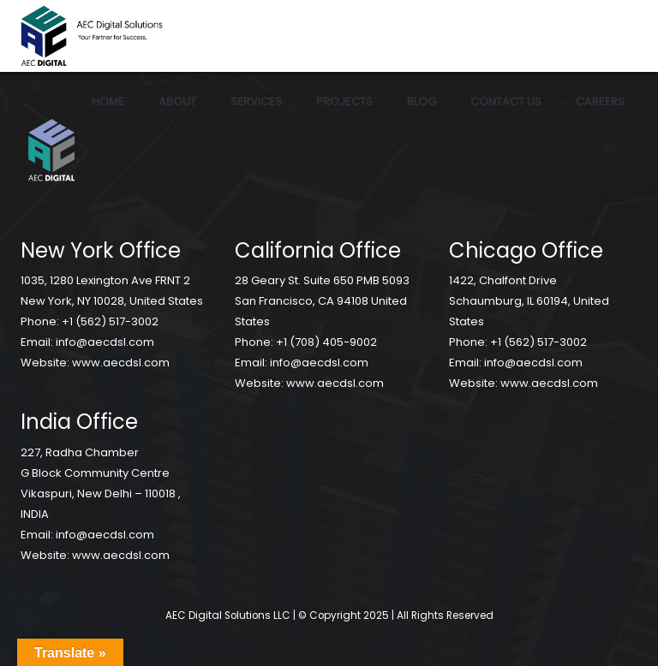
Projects (344, 101)
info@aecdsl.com (105, 342)
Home (108, 101)
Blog (421, 101)
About (177, 101)
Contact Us (505, 101)
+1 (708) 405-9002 (326, 342)
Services (256, 101)
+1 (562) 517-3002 (110, 321)
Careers (600, 101)
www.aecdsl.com (121, 362)
